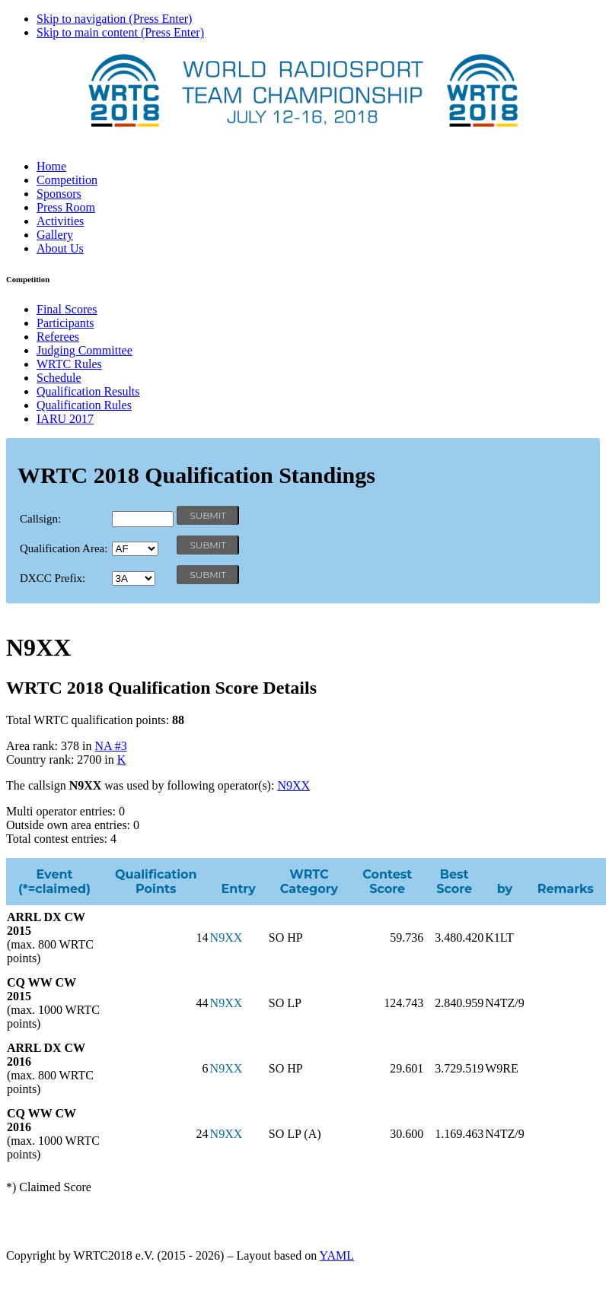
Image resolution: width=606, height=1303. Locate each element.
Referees (58, 336)
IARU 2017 (65, 418)
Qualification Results (88, 391)
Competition (67, 179)
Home (51, 166)
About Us (60, 248)
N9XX (293, 785)
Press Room (66, 207)
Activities (60, 221)
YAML (337, 1255)
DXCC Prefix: (52, 578)
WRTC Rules (69, 364)
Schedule (59, 377)
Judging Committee (84, 350)
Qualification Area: (63, 548)
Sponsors (59, 193)
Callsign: (40, 519)
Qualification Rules (84, 405)
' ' (135, 549)
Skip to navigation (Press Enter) (114, 18)
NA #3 (110, 745)
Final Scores (67, 309)
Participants (65, 322)
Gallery (55, 234)
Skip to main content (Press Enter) (120, 32)
